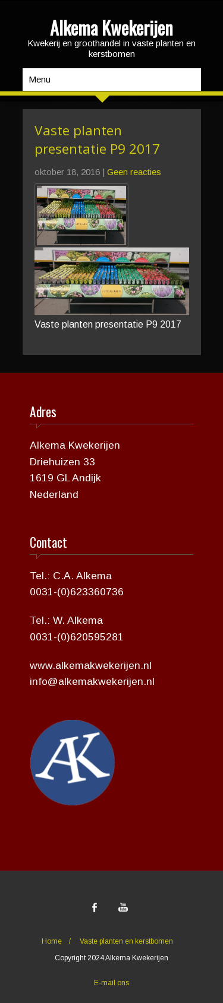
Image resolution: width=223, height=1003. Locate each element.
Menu (40, 79)
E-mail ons (111, 983)
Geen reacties (134, 172)
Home (52, 941)
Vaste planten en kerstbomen (126, 941)
